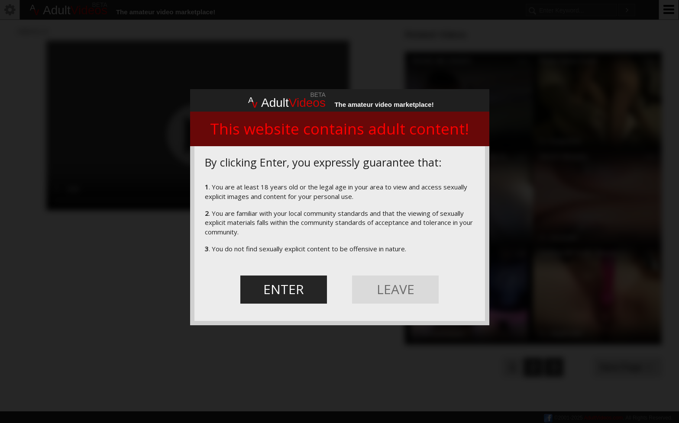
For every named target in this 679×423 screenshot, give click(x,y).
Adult (287, 102)
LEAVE (395, 289)
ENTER (283, 289)
